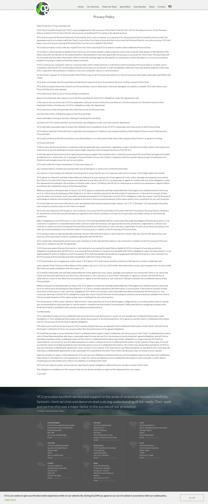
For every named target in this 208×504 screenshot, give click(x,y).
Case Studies (139, 6)
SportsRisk (125, 6)
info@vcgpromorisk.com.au (62, 458)
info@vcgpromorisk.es (106, 480)
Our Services (93, 6)
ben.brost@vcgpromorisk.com (109, 440)
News (152, 6)
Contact (161, 6)
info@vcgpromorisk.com (61, 437)
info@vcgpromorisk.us (152, 437)
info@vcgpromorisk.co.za (108, 458)
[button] (170, 6)
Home (81, 6)
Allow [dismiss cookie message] (192, 498)
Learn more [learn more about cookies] (10, 499)
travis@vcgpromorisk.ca (61, 478)
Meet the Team (109, 6)
